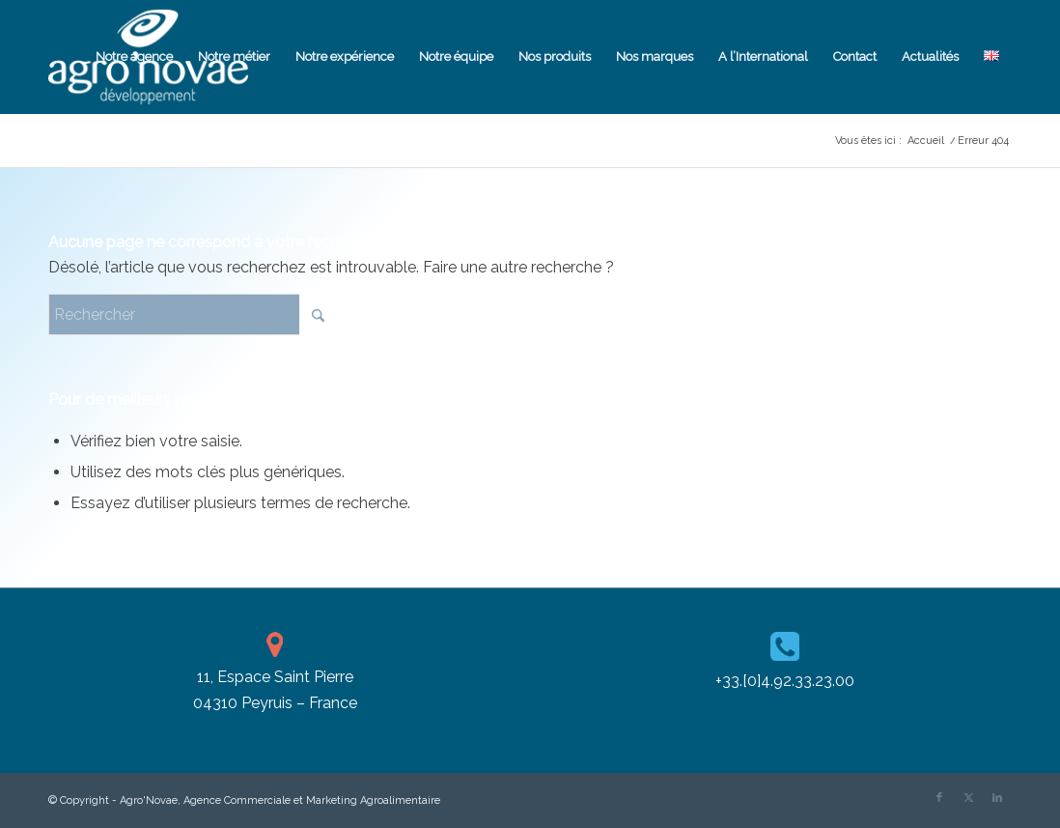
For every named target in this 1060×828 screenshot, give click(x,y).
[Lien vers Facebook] (939, 798)
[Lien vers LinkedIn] (997, 798)
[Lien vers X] (968, 798)
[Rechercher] (193, 314)
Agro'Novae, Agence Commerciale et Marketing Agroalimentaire (280, 800)
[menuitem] (134, 57)
